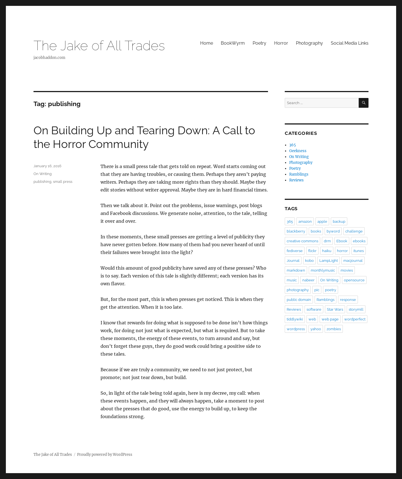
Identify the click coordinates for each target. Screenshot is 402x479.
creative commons (302, 241)
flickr (312, 251)
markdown (296, 270)
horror (342, 251)
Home (206, 43)
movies (347, 270)
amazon (305, 221)
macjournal (353, 260)
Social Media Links (349, 43)
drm (327, 241)
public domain (299, 300)
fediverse (295, 251)
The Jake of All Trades (99, 45)
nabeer (308, 280)
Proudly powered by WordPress (104, 454)
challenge (354, 231)
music (292, 280)
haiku (326, 251)
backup (339, 221)
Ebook (341, 241)
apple (322, 221)
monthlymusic (323, 270)
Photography (309, 43)
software (314, 309)
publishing (42, 181)
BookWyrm (233, 43)
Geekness (298, 151)
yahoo (315, 329)
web (312, 319)
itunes (358, 251)
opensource (354, 280)
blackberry (296, 231)
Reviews (296, 180)
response (348, 300)
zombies (334, 329)
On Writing (43, 174)
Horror (281, 43)
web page (330, 319)
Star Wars (335, 309)
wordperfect (354, 319)
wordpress (296, 329)
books (316, 231)
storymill (356, 309)
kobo (309, 260)
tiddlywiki (295, 319)
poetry (330, 290)
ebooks (359, 241)
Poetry (259, 43)
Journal (293, 260)
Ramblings (298, 174)
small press (62, 181)
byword (333, 231)
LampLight (328, 260)
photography (298, 290)
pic (316, 290)
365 (292, 145)
